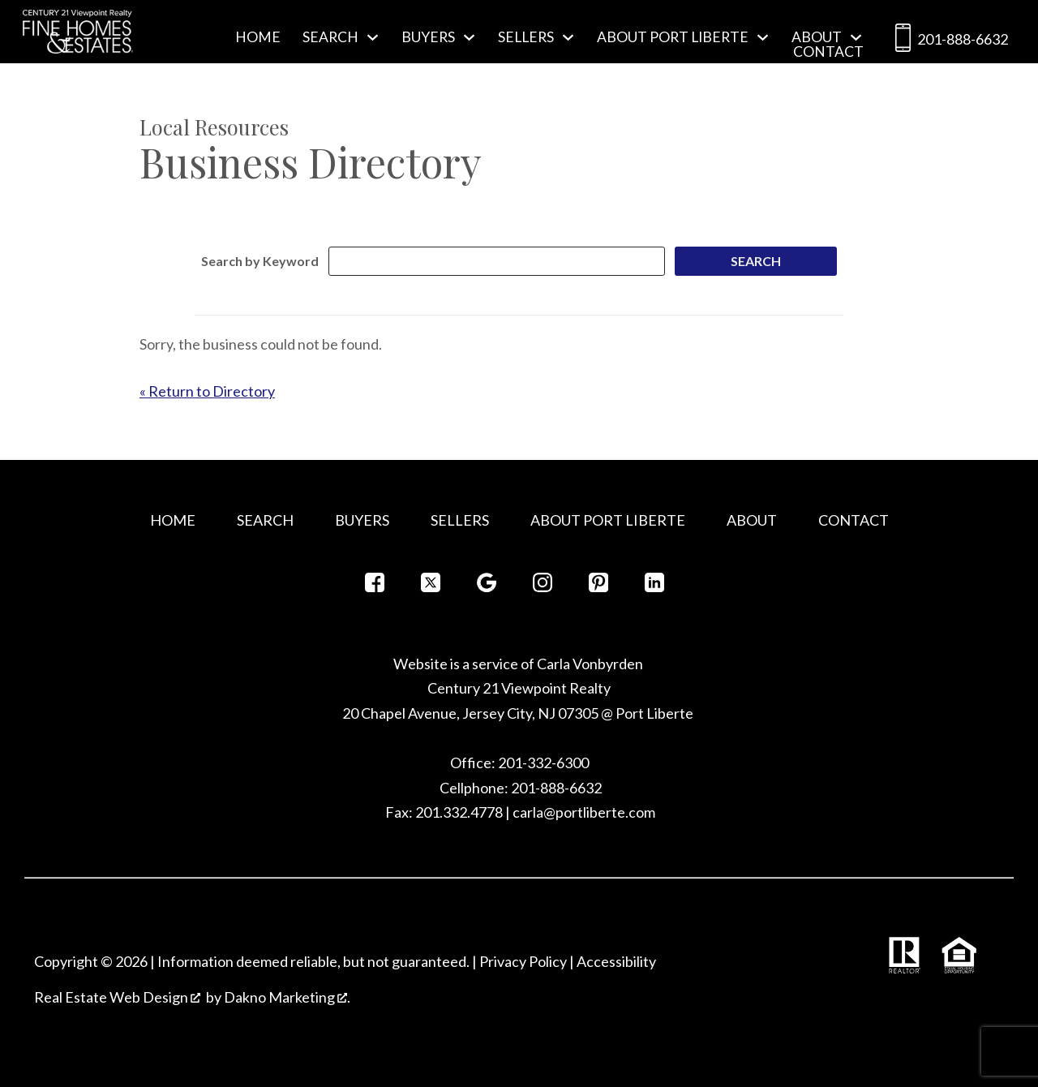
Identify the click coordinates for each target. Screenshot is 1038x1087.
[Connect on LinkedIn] (654, 587)
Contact (828, 52)
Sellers (460, 520)
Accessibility (616, 961)
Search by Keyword (260, 261)
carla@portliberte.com (584, 812)
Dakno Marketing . (287, 997)
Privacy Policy (523, 961)
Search (265, 520)
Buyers (362, 520)
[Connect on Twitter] (430, 587)
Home (258, 37)
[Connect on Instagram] (542, 587)
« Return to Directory (207, 391)
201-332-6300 (542, 762)
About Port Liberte (607, 520)
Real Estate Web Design (117, 997)
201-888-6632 (948, 41)
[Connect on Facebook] (374, 587)
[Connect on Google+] (486, 587)
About (752, 520)
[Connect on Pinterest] (598, 587)
